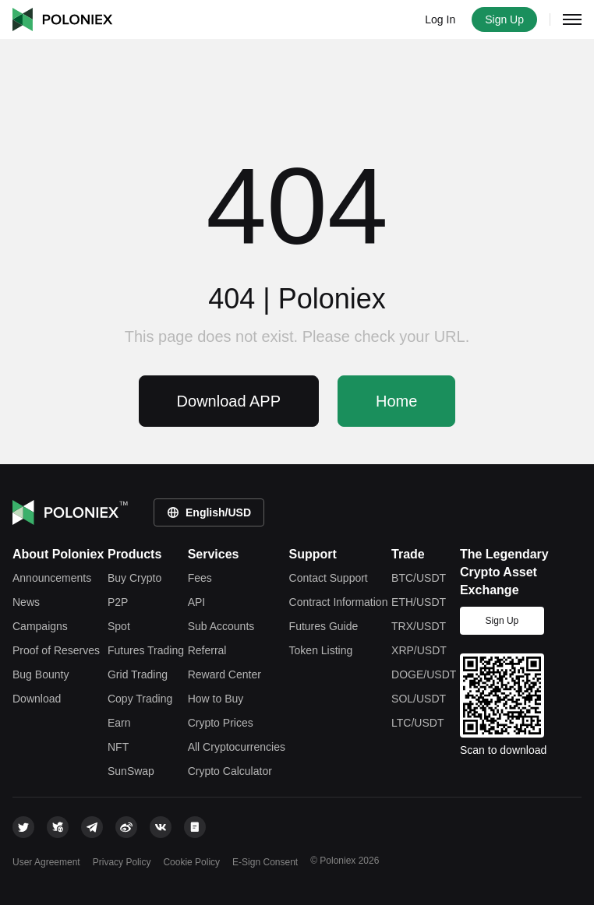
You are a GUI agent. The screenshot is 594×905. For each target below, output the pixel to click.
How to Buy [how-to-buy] (216, 698)
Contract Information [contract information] (338, 602)
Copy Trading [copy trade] (140, 698)
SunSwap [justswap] (131, 771)
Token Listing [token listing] (321, 650)
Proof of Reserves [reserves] (56, 650)
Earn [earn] (119, 723)
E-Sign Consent (265, 862)
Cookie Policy (191, 862)
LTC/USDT (417, 723)
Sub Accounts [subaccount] (221, 626)
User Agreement (46, 862)
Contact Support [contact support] (328, 578)
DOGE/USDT (423, 674)
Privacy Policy (122, 862)
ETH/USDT (418, 602)
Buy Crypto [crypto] (134, 578)
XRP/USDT (419, 650)
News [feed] (26, 602)
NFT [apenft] (118, 747)
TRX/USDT (418, 626)
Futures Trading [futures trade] (146, 650)
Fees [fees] (200, 578)
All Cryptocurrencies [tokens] (236, 747)
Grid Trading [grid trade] (138, 674)
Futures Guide (324, 626)
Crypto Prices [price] (220, 723)
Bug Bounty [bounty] (40, 674)
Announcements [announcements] (51, 578)
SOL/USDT (418, 698)
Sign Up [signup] (502, 620)
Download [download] (36, 698)
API (197, 602)
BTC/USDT (418, 578)
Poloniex (62, 19)
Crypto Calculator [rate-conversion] (230, 771)
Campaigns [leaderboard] (40, 626)
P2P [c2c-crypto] (118, 602)
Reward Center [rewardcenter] (224, 674)
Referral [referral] (207, 650)
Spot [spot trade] (119, 626)
